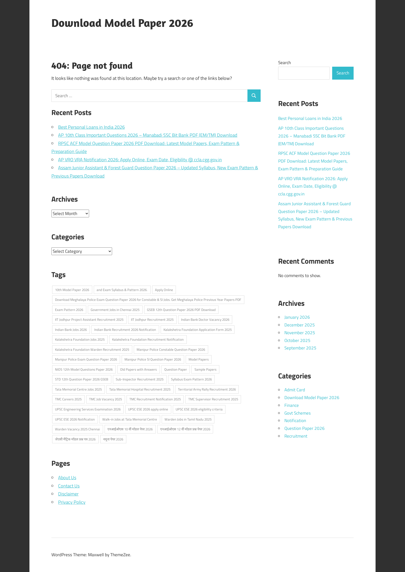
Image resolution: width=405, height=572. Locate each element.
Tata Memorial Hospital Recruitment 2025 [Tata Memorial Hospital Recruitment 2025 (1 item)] (139, 389)
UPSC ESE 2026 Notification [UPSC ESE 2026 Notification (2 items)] (75, 419)
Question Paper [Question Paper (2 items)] (175, 369)
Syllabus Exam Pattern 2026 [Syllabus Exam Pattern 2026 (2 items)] (191, 379)
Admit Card (294, 389)
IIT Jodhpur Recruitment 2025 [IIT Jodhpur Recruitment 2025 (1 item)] (152, 319)
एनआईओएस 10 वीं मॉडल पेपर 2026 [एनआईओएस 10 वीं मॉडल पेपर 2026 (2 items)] (130, 429)
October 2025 (297, 340)
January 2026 (297, 317)
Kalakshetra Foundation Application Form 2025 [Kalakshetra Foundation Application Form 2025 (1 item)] (197, 329)
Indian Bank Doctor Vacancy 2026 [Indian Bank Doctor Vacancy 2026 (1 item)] (205, 319)
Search (284, 62)
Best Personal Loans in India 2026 (91, 127)
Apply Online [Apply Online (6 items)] (164, 289)
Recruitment (295, 436)
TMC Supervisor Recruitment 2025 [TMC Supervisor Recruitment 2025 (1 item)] (213, 399)
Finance (291, 405)
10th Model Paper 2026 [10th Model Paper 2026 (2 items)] (72, 289)
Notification (295, 420)
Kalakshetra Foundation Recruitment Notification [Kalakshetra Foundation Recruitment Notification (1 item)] (148, 339)
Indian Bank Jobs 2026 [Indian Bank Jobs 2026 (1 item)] (71, 329)
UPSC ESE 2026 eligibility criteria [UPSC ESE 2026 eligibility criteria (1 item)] (199, 409)
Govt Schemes (297, 413)
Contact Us (69, 485)
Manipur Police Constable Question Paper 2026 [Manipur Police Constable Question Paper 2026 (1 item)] (171, 349)
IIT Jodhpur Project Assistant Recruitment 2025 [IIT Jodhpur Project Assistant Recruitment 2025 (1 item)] (89, 319)
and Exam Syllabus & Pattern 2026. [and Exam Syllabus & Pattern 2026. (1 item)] (122, 289)
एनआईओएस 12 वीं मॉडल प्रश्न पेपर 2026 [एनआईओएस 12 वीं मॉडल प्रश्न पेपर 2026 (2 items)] (185, 429)
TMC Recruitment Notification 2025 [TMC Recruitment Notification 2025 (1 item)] (155, 399)
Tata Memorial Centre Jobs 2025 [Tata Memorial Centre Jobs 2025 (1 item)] (78, 389)
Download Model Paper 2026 (122, 23)
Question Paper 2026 (304, 428)
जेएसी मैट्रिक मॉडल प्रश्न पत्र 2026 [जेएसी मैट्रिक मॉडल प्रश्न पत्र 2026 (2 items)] (75, 439)
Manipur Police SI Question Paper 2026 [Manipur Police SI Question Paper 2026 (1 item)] (152, 359)
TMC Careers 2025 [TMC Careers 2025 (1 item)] (68, 399)
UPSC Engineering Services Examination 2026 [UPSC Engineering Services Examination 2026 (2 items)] (88, 409)
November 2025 (299, 332)
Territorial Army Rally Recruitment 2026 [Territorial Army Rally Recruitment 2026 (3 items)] (207, 389)
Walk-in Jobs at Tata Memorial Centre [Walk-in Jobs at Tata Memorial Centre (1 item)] (129, 419)
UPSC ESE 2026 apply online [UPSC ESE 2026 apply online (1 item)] (148, 409)
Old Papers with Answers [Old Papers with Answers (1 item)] (138, 369)
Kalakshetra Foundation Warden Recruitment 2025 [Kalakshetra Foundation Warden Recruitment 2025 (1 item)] (92, 349)
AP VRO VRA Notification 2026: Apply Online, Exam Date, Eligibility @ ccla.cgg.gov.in (140, 159)
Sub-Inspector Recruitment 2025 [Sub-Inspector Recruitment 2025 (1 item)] (139, 379)
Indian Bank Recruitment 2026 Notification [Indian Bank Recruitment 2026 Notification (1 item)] (125, 329)
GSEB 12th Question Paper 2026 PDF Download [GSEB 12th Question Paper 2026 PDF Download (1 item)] (181, 309)
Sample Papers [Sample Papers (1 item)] (205, 369)
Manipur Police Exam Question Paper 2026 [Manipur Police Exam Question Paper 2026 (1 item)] (86, 359)
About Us (67, 477)
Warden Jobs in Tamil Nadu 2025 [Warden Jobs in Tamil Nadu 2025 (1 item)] (188, 419)
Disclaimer (68, 493)
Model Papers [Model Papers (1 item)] (199, 359)
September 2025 (300, 348)
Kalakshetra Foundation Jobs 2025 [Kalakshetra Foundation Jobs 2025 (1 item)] (80, 339)
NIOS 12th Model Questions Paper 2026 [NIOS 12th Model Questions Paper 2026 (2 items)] (84, 369)
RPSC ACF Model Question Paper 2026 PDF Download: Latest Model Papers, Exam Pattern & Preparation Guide (314, 161)
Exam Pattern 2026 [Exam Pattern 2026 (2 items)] (69, 309)
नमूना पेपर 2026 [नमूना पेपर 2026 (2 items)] (113, 439)
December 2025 (299, 325)
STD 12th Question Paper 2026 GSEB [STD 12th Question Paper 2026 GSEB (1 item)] (81, 379)
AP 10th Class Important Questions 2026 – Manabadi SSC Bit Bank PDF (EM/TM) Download (147, 135)
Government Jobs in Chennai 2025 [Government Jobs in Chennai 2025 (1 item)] (115, 309)
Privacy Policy (71, 502)
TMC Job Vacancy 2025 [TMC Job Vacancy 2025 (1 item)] (105, 399)
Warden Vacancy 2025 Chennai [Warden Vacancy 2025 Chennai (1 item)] (77, 429)
